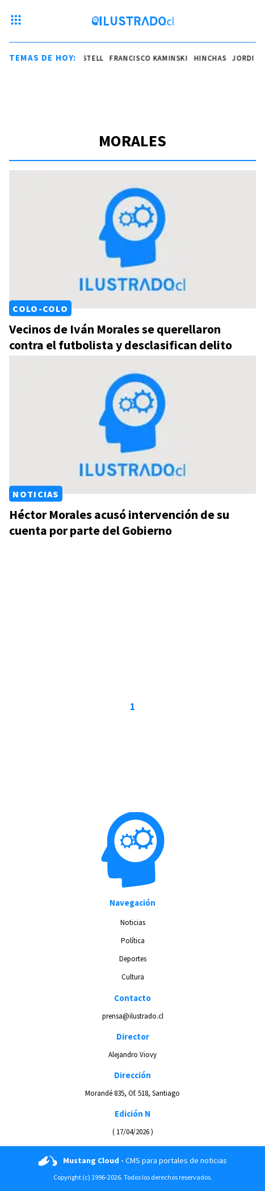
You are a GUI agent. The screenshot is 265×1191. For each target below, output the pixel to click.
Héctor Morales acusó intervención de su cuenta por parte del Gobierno (119, 522)
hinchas (216, 58)
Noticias (35, 494)
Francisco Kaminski (155, 58)
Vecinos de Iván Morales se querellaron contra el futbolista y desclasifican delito (120, 337)
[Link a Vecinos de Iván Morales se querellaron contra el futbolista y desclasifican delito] (132, 239)
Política (133, 940)
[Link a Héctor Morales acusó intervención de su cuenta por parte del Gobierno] (132, 425)
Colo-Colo (40, 308)
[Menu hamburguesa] (16, 21)
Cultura (132, 977)
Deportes (132, 959)
